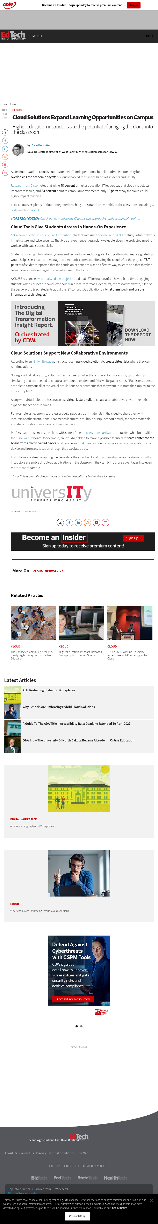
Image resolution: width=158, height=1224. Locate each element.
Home (5, 104)
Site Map (82, 1153)
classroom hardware (99, 433)
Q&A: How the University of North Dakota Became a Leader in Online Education (78, 740)
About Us (11, 1153)
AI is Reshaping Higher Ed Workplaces (49, 690)
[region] (79, 1209)
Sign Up (132, 5)
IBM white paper (43, 361)
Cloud (14, 104)
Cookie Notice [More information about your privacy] (119, 1208)
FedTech (62, 1178)
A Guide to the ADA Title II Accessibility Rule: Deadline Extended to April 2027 (76, 723)
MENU (37, 36)
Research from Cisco (24, 185)
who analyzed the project (54, 278)
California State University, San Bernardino (43, 235)
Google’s (104, 235)
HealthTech (115, 1178)
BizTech (39, 1178)
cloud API (116, 235)
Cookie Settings (77, 1216)
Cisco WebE (23, 438)
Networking (54, 571)
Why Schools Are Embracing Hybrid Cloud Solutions (59, 707)
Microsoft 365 (33, 210)
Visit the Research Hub (21, 1193)
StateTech (88, 1178)
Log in (149, 36)
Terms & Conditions (61, 1153)
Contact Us (26, 1153)
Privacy (41, 1153)
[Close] (151, 1200)
